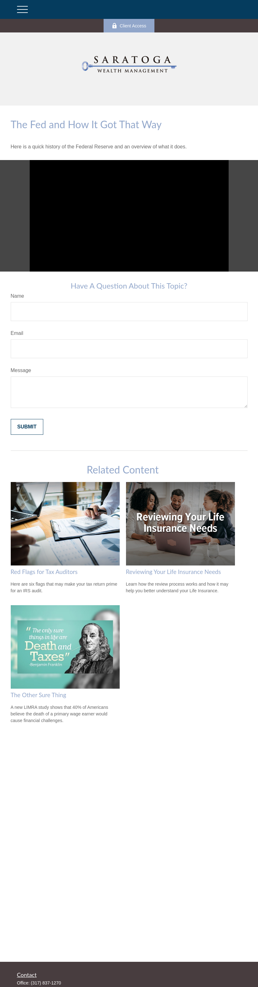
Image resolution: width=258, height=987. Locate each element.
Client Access (129, 25)
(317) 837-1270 (46, 982)
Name (17, 296)
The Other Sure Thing (38, 694)
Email (17, 333)
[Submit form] (27, 427)
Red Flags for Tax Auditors (44, 571)
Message (21, 370)
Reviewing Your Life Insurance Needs (173, 571)
